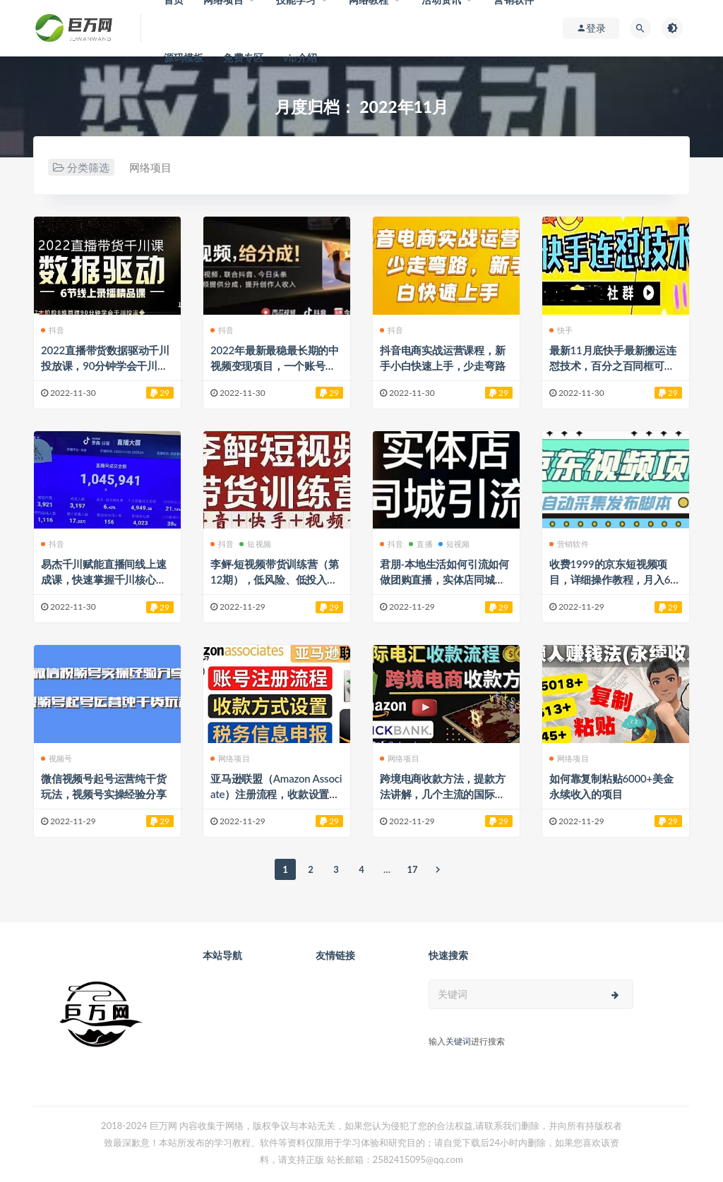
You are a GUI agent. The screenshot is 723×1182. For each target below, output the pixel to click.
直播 (420, 543)
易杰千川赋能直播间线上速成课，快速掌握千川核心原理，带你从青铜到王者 (104, 579)
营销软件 (569, 543)
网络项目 (150, 167)
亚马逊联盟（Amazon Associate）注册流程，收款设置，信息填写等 (276, 794)
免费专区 (243, 58)
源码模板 (184, 58)
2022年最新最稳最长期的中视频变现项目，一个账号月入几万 (274, 365)
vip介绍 (300, 58)
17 (412, 869)
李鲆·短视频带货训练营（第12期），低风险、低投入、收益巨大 (274, 579)
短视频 (255, 543)
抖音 (52, 329)
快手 (561, 329)
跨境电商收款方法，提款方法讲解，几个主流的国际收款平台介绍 (443, 794)
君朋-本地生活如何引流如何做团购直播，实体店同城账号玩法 (444, 579)
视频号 (57, 758)
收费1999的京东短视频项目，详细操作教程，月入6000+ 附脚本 (612, 579)
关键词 (458, 1041)
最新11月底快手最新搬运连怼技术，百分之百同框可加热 (612, 365)
